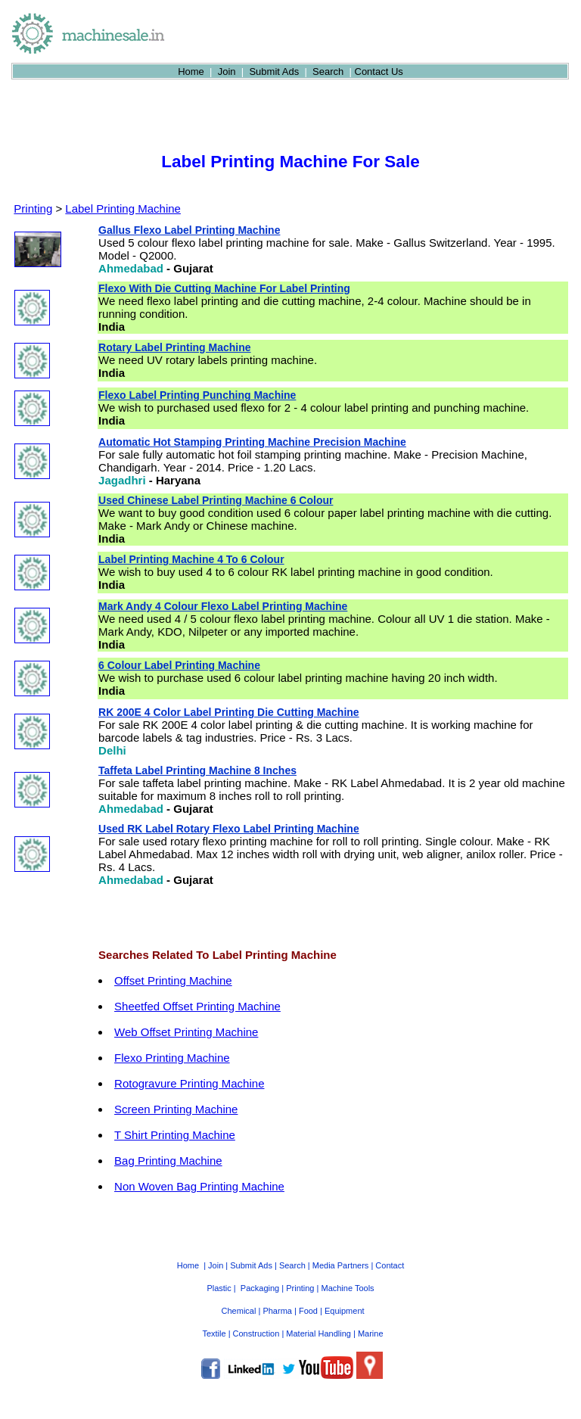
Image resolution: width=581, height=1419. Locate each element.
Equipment (345, 1310)
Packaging (260, 1288)
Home (191, 71)
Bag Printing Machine (168, 1160)
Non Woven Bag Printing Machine (199, 1186)
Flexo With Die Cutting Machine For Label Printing (224, 288)
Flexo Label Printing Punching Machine (197, 395)
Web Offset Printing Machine (186, 1031)
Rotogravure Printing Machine (189, 1083)
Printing (33, 208)
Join (227, 71)
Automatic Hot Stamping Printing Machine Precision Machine (252, 442)
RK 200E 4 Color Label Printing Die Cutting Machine (228, 712)
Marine (371, 1333)
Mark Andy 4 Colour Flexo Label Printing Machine (222, 606)
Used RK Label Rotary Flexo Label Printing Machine (228, 829)
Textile (213, 1333)
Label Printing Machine (123, 208)
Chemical (239, 1310)
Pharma (277, 1310)
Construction (256, 1333)
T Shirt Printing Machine (174, 1134)
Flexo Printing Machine (172, 1057)
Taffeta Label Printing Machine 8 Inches (197, 770)
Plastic (219, 1288)
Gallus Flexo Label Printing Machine (189, 230)
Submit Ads (274, 71)
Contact (389, 1265)
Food (308, 1310)
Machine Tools (347, 1288)
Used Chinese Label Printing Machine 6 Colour (215, 500)
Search (327, 71)
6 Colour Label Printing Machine (179, 665)
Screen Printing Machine (176, 1109)
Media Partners (340, 1265)
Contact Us (379, 71)
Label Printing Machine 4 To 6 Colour (191, 559)
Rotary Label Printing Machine (174, 347)
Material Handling (318, 1333)
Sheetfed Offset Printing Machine (197, 1006)
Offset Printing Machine (173, 980)
